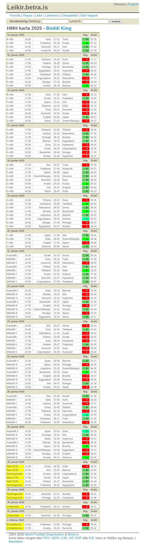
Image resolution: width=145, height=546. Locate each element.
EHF (78, 538)
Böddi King (58, 28)
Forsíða (15, 15)
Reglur (27, 15)
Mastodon (16, 541)
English (133, 4)
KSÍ (91, 538)
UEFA (55, 538)
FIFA (46, 538)
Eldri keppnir (89, 15)
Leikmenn (52, 15)
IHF (71, 538)
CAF (64, 538)
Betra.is (73, 534)
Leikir (39, 15)
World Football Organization (44, 534)
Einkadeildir (70, 15)
